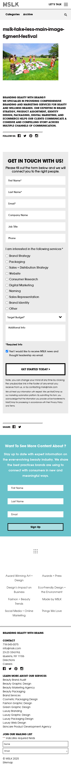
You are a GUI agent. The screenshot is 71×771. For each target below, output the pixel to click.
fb (19, 135)
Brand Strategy (19, 256)
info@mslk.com (12, 648)
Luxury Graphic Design (16, 715)
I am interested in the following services (34, 249)
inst (36, 135)
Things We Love (52, 611)
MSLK (16, 4)
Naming (15, 291)
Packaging (17, 262)
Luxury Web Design (14, 722)
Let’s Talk (55, 4)
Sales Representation (24, 297)
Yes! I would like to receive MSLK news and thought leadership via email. (33, 353)
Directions (9, 660)
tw (25, 135)
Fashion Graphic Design (17, 703)
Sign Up (36, 527)
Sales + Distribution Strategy (28, 267)
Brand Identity (19, 302)
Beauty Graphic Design (17, 683)
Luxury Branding (12, 711)
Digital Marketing (21, 285)
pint (30, 135)
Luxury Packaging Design (18, 718)
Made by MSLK (52, 599)
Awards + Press (52, 576)
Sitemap (8, 762)
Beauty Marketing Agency (19, 687)
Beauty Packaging (14, 691)
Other (13, 308)
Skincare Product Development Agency (27, 726)
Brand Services (12, 695)
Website (15, 273)
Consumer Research (23, 279)
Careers (7, 664)
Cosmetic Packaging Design (20, 699)
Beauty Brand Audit (14, 679)
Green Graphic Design (16, 707)
